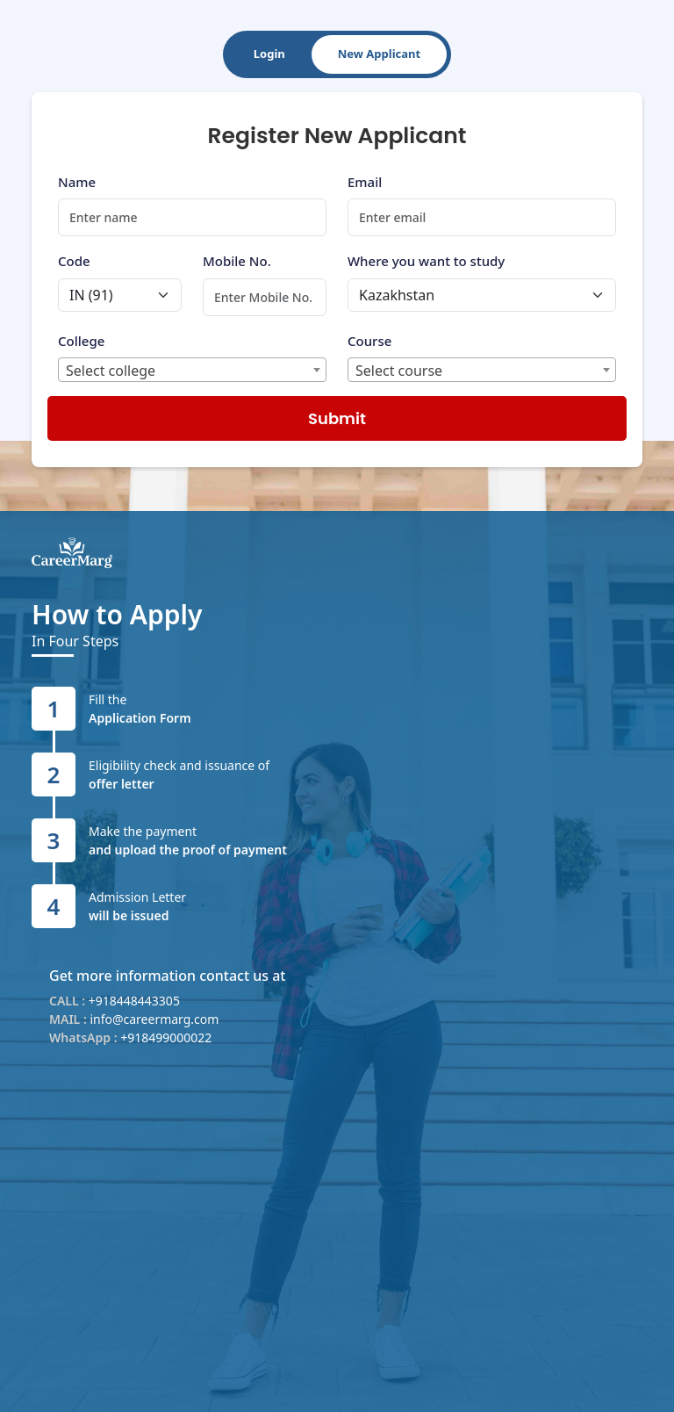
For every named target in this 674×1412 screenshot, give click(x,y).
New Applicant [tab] (379, 53)
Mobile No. (237, 261)
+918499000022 (166, 1037)
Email (365, 182)
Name (77, 182)
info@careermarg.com (154, 1019)
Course (369, 340)
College (81, 340)
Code (74, 261)
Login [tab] (269, 53)
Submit (337, 418)
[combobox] (192, 369)
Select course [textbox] (398, 370)
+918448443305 (134, 1000)
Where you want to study (426, 261)
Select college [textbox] (110, 370)
